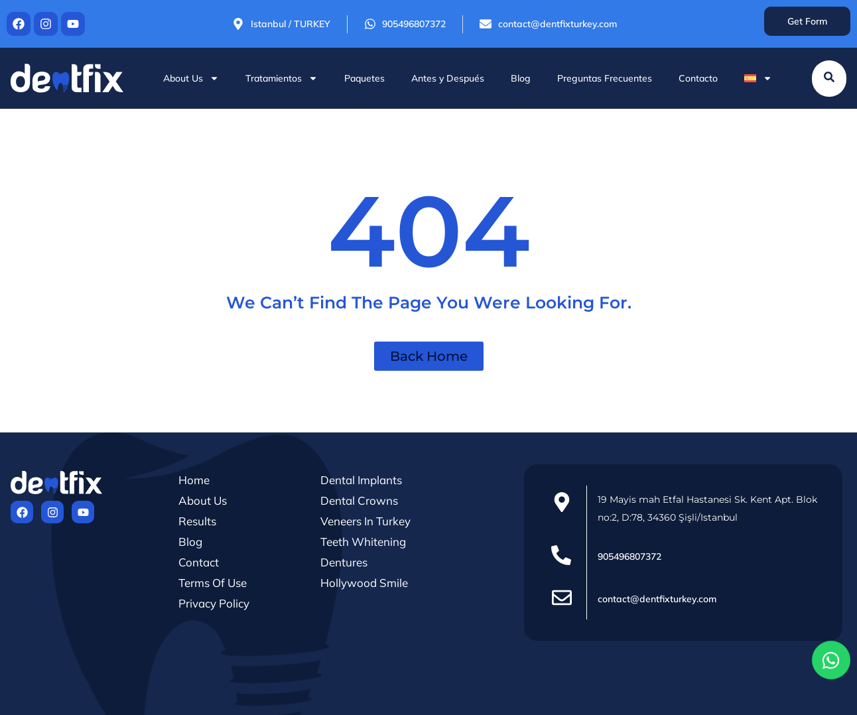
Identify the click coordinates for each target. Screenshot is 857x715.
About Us (191, 78)
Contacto (698, 78)
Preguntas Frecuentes (604, 78)
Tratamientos (281, 78)
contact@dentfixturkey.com (657, 599)
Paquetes (364, 78)
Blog (521, 78)
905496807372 (629, 556)
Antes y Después (447, 78)
